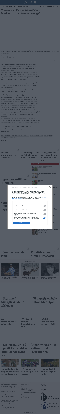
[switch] (44, 206)
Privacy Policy (36, 226)
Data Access (30, 226)
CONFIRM (21, 222)
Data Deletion (23, 226)
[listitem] (30, 203)
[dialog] (30, 207)
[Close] (50, 187)
